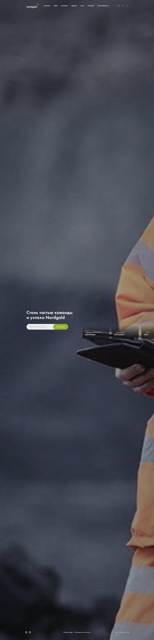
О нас (82, 6)
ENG (118, 6)
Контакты (91, 6)
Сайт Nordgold (103, 6)
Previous (117, 632)
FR (126, 6)
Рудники (74, 6)
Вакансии (64, 6)
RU (123, 6)
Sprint (56, 6)
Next (128, 632)
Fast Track (47, 6)
